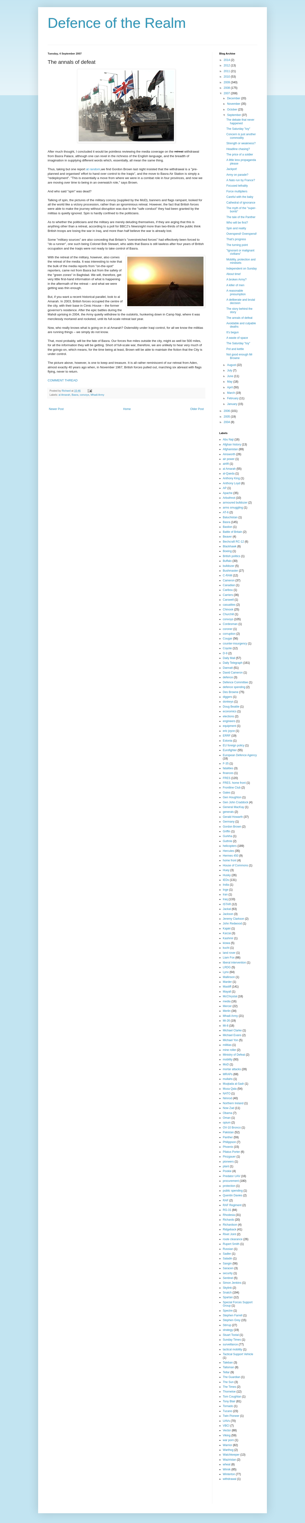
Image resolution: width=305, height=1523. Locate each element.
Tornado (228, 1406)
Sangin (227, 1263)
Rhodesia (229, 1215)
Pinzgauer (229, 1156)
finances (228, 773)
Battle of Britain (232, 532)
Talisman (228, 1367)
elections (228, 716)
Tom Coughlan (232, 1396)
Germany (228, 821)
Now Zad (228, 1108)
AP (225, 488)
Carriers (228, 595)
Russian (228, 1249)
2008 (227, 88)
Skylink (227, 1287)
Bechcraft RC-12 (233, 541)
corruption (229, 633)
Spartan (228, 1297)
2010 (227, 76)
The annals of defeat (239, 318)
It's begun (232, 332)
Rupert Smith (231, 1244)
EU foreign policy (233, 745)
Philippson (229, 1142)
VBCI (226, 1425)
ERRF (227, 735)
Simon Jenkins (232, 1282)
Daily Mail (229, 658)
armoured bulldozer (235, 502)
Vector (227, 1430)
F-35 (226, 763)
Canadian (229, 585)
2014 (227, 60)
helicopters (230, 846)
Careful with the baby (239, 197)
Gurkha (227, 836)
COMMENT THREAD (63, 380)
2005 (227, 416)
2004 (227, 422)
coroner (228, 629)
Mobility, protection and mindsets (241, 261)
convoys (84, 394)
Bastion (227, 527)
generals (228, 812)
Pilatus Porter (231, 1151)
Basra (74, 394)
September (234, 115)
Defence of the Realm (117, 23)
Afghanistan (230, 449)
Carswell (228, 599)
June (230, 376)
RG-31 (227, 1210)
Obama (227, 1113)
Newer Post (56, 409)
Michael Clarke (232, 1030)
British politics (231, 556)
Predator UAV (231, 1176)
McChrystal (230, 996)
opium (227, 1122)
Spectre (228, 1310)
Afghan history (232, 444)
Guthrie (227, 841)
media (227, 1001)
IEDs (226, 880)
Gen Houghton (232, 797)
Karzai (227, 933)
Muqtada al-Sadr (233, 1083)
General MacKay (233, 807)
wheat (226, 1464)
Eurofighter (230, 750)
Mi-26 (226, 1020)
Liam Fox (228, 957)
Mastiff (227, 986)
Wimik (227, 1469)
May (230, 381)
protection (229, 1186)
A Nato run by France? (240, 180)
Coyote (227, 648)
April (230, 387)
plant (226, 1166)
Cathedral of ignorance (240, 202)
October (232, 109)
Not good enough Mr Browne (239, 356)
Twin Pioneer (231, 1416)
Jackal (227, 909)
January (232, 404)
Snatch (227, 1292)
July (230, 370)
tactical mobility (232, 1349)
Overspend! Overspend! (241, 233)
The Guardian (231, 1377)
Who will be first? (237, 222)
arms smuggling (233, 507)
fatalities (228, 768)
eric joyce (229, 731)
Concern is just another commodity (241, 136)
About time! (233, 274)
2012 (227, 65)
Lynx (226, 972)
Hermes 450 (230, 855)
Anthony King (231, 478)
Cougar (227, 638)
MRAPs (228, 1074)
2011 (227, 71)
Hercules (228, 851)
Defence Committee (235, 682)
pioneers (228, 1161)
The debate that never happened (240, 121)
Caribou (228, 590)
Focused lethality (237, 185)
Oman (227, 1117)
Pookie (227, 1171)
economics (229, 711)
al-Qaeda (228, 473)
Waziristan (229, 1459)
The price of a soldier (239, 154)
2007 (227, 93)
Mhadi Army (97, 394)
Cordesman (230, 624)
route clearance (233, 1239)
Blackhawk (229, 546)
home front (229, 860)
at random (93, 169)
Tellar (226, 1372)
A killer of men (235, 285)
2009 (227, 82)
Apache (228, 493)
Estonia (227, 740)
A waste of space (237, 338)
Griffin (226, 831)
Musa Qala (230, 1088)
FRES (226, 778)
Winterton (229, 1474)
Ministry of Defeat (234, 1054)
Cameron (228, 580)
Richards (228, 1219)
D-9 (225, 653)
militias (227, 1045)
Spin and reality (236, 228)
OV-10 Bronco (232, 1127)
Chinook (228, 609)
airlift (226, 463)
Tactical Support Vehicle (238, 1354)
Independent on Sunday (241, 268)
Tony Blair (229, 1401)
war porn (228, 1440)
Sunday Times (232, 1339)
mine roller (229, 1050)
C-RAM (227, 575)
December (234, 98)
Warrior (227, 1445)
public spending (233, 1190)
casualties (229, 604)
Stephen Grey (231, 1320)
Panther (228, 1137)
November (234, 103)
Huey (226, 870)
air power (228, 459)
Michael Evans (232, 1035)
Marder (227, 982)
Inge (225, 889)
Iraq (225, 899)
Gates (226, 792)
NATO (226, 1093)
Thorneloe (229, 1391)
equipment (229, 726)
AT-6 (226, 512)
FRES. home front (234, 782)
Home (127, 409)
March (231, 392)
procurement (231, 1181)
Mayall (227, 991)
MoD (226, 1064)
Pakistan (228, 1132)
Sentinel (228, 1278)
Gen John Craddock (235, 802)
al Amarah (64, 394)
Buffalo (227, 561)
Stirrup (227, 1325)
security (228, 1273)
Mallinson (229, 977)
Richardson (230, 1224)
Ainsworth (229, 454)
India (226, 884)
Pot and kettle (235, 349)
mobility (228, 1059)
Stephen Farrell (232, 1315)
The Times (229, 1386)
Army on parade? (237, 174)
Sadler (227, 1253)
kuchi (226, 947)
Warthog (228, 1450)
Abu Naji (228, 439)
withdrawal (229, 1479)
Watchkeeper (231, 1454)
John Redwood (232, 923)
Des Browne (230, 692)
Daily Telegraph (233, 662)
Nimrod (227, 1098)
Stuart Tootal (231, 1335)
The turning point (237, 245)
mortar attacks (232, 1069)
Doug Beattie (231, 706)
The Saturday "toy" (238, 128)
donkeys (228, 701)
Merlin (227, 1011)
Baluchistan (230, 517)
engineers (229, 721)
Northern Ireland (233, 1103)
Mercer (227, 1006)
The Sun (228, 1382)
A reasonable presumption (236, 292)
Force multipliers (236, 191)
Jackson (228, 914)
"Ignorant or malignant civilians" (240, 252)
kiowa (226, 943)
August (232, 365)
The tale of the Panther (240, 217)
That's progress (236, 239)
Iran (225, 894)
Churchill (228, 614)
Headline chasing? (238, 149)
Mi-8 (225, 1025)
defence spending (234, 687)
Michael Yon (230, 1040)
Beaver (227, 536)
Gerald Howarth (233, 817)
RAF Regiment (232, 1205)
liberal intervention (234, 962)
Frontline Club (232, 787)
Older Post (197, 409)
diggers (227, 697)
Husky (227, 875)
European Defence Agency (240, 755)
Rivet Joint (229, 1234)
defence (228, 677)
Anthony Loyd (231, 483)
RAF (226, 1200)
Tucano (227, 1411)
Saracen (228, 1268)
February (233, 398)
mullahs (228, 1079)
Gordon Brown (232, 826)
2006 (227, 411)
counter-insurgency (235, 643)
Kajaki (227, 928)
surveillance (230, 1344)
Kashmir (228, 938)
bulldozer (228, 566)
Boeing (227, 551)
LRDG (227, 967)
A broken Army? (236, 279)
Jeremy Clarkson (233, 918)
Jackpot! (231, 169)
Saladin (227, 1258)
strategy (228, 1330)
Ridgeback (229, 1229)
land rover (229, 952)
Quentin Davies (232, 1195)
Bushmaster (230, 570)
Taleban (228, 1362)
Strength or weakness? (241, 143)
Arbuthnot (229, 497)
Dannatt (228, 667)
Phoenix (228, 1146)
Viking (226, 1435)
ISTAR (227, 904)
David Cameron (233, 672)
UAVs (226, 1421)
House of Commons (235, 865)
